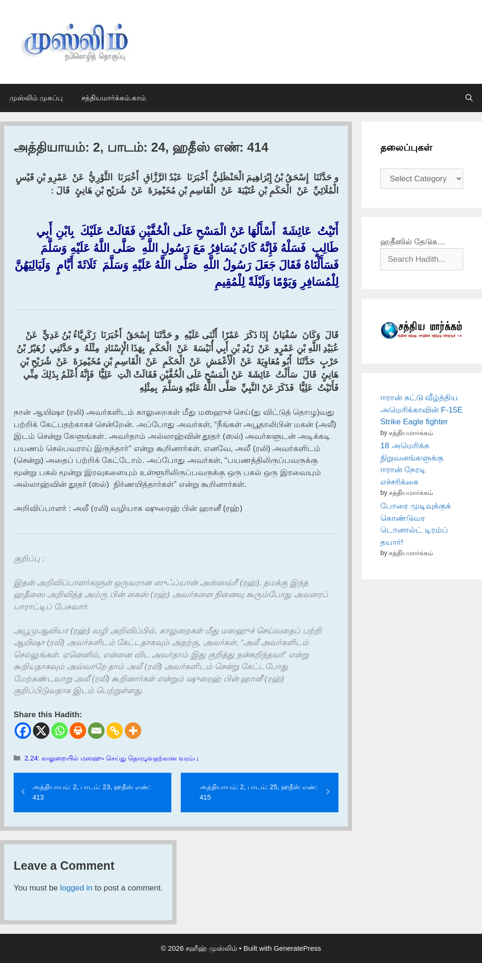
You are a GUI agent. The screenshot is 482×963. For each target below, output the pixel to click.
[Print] (78, 730)
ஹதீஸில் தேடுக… (412, 241)
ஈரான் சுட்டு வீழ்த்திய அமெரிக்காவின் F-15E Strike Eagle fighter (421, 409)
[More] (133, 730)
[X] (41, 730)
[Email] (96, 730)
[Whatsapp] (59, 730)
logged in (76, 887)
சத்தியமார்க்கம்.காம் (113, 98)
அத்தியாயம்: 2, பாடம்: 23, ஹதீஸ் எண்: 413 (91, 792)
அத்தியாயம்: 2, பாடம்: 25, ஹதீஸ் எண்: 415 (259, 792)
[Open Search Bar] (469, 98)
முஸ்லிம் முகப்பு (36, 98)
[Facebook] (23, 730)
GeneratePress (297, 948)
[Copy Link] (114, 730)
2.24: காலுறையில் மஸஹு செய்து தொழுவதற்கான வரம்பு (111, 758)
